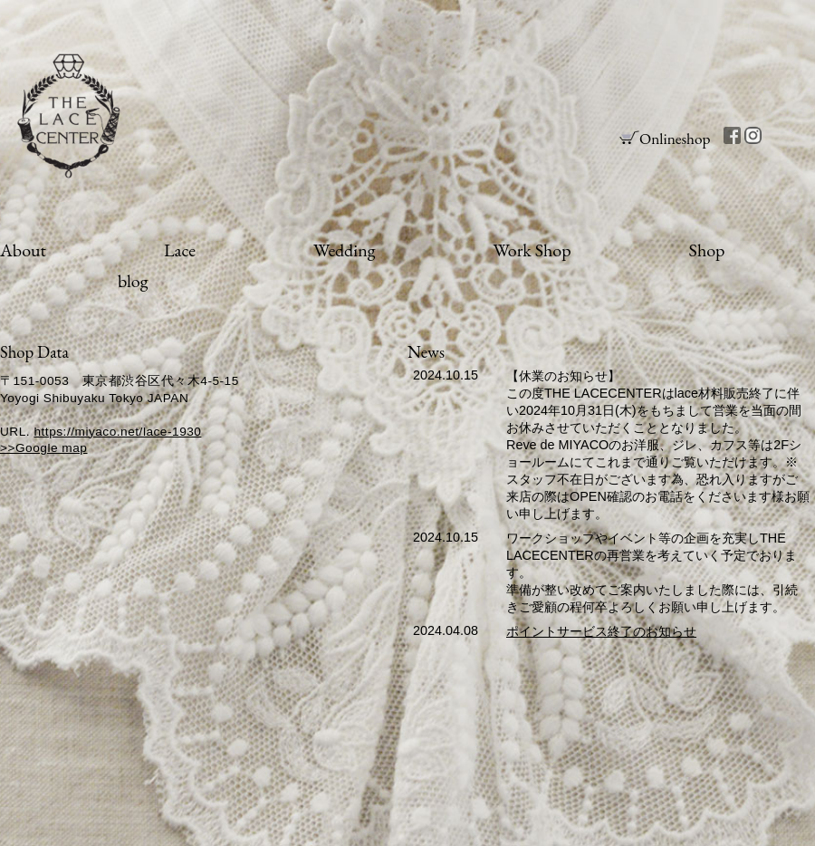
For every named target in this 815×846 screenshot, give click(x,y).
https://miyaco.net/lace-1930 (117, 431)
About (23, 250)
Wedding (344, 250)
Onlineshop (675, 139)
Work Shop (531, 250)
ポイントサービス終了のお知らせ (601, 631)
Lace (180, 250)
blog (133, 281)
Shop (707, 250)
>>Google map (43, 448)
